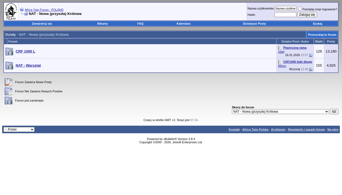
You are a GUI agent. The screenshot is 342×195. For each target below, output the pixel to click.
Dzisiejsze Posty (254, 23)
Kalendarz (184, 23)
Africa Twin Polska (255, 129)
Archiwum (278, 129)
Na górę (332, 129)
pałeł (281, 51)
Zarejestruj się (42, 23)
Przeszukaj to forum (322, 34)
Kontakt (234, 129)
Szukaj (317, 23)
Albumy (102, 23)
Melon (282, 65)
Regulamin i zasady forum (306, 129)
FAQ (140, 23)
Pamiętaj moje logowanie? (317, 9)
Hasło (251, 14)
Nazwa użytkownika (261, 8)
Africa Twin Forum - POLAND (44, 9)
